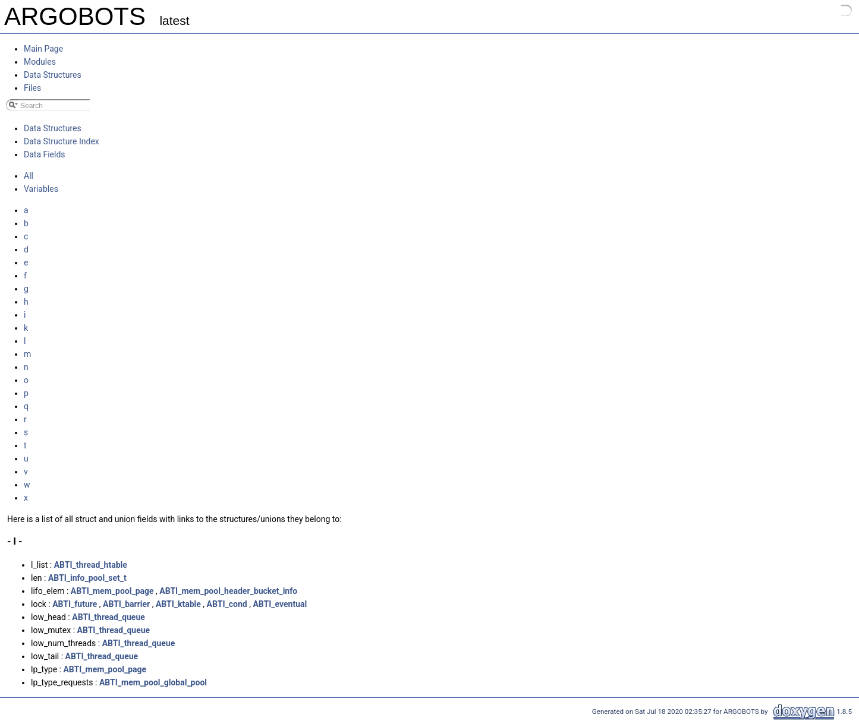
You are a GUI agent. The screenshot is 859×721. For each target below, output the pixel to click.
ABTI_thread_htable (90, 565)
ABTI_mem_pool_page (112, 591)
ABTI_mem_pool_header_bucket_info (228, 591)
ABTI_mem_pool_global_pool (153, 682)
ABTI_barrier (126, 604)
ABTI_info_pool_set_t (87, 578)
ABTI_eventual (280, 604)
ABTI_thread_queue (108, 617)
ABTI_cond (227, 604)
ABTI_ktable (178, 604)
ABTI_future (74, 604)
